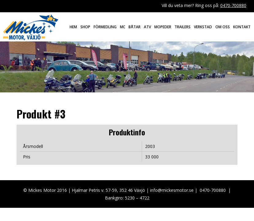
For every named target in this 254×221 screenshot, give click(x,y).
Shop (85, 26)
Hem (73, 26)
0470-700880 (233, 5)
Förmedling (105, 26)
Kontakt (242, 26)
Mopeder (162, 26)
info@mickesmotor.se (172, 190)
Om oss (222, 26)
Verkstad (203, 26)
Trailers (182, 26)
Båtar (134, 26)
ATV (147, 26)
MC (122, 26)
